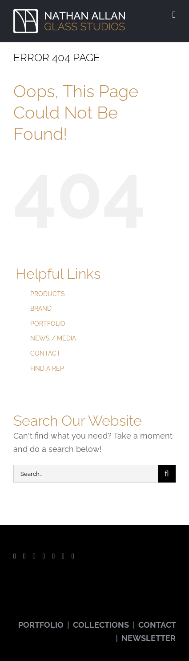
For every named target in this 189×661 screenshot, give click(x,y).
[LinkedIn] (73, 556)
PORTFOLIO (47, 323)
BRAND (41, 308)
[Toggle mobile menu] (174, 15)
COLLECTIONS (101, 624)
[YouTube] (34, 556)
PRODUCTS (47, 293)
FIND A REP (47, 368)
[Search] (167, 474)
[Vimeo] (63, 556)
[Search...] (85, 474)
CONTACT (45, 353)
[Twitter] (24, 556)
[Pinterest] (53, 556)
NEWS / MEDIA (53, 338)
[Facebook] (14, 556)
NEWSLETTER (148, 638)
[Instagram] (44, 556)
